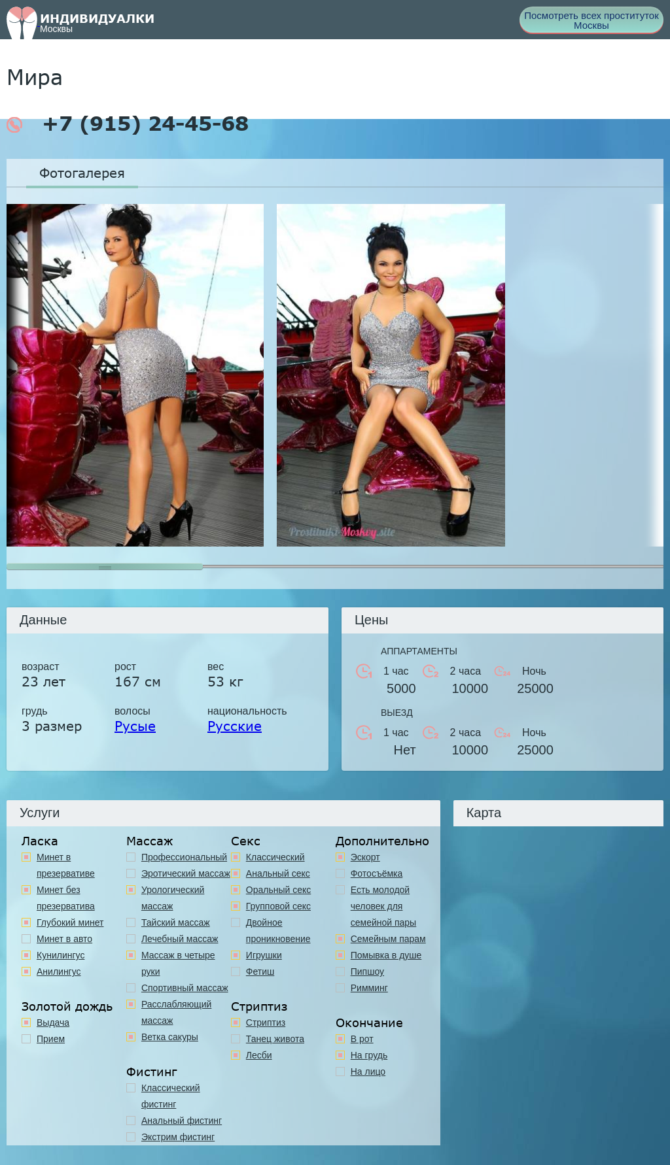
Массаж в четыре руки (178, 963)
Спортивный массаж (184, 988)
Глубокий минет (70, 922)
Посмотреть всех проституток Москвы (591, 20)
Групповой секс (278, 906)
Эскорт (365, 857)
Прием (51, 1039)
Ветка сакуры (169, 1037)
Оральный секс (278, 890)
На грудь (369, 1055)
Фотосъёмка (377, 873)
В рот (362, 1039)
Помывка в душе (386, 955)
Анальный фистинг (181, 1120)
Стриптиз (265, 1022)
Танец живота (275, 1039)
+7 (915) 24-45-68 (128, 123)
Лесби (259, 1055)
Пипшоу (367, 971)
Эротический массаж (185, 873)
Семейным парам (388, 939)
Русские (234, 726)
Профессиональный (184, 857)
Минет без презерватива (66, 898)
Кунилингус (60, 955)
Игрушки (264, 955)
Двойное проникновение (278, 930)
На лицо (368, 1071)
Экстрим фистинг (178, 1137)
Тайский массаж (175, 922)
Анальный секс (278, 873)
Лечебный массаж (180, 939)
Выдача (53, 1022)
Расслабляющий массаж (176, 1012)
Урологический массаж (172, 898)
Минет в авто (64, 939)
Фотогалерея (82, 172)
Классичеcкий (275, 857)
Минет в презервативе (66, 865)
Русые (135, 726)
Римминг (369, 988)
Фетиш (260, 971)
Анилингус (59, 971)
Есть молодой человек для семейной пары (383, 906)
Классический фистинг (170, 1096)
